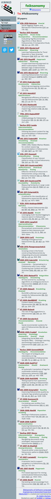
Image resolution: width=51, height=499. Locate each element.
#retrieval (37, 167)
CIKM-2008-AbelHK (28, 410)
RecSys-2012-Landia (28, 125)
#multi (37, 213)
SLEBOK (39, 498)
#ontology (40, 237)
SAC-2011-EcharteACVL (29, 192)
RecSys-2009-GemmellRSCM (32, 350)
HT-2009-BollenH (27, 309)
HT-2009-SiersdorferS (29, 319)
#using (36, 156)
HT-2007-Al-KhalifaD (28, 446)
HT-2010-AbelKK (26, 213)
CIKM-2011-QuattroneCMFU (31, 165)
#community (23, 84)
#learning (34, 50)
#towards (39, 448)
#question (41, 410)
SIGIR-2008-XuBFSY (28, 422)
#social (41, 23)
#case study (35, 35)
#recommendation (40, 37)
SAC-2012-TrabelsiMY (29, 138)
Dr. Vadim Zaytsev (44, 496)
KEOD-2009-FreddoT (28, 332)
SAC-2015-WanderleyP (29, 73)
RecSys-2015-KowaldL (29, 32)
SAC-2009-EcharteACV (29, 390)
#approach (41, 59)
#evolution (42, 332)
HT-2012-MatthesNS (28, 105)
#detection (23, 50)
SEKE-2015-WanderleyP (29, 48)
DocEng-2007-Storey (28, 433)
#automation (23, 365)
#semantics (23, 336)
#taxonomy (41, 226)
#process (31, 262)
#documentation (25, 127)
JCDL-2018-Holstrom (28, 23)
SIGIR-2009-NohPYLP (28, 363)
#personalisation (25, 224)
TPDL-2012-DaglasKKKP (30, 114)
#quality (43, 390)
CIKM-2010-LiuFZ (27, 237)
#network (44, 365)
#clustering (44, 260)
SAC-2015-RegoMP (27, 59)
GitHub (48, 498)
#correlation (23, 401)
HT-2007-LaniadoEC (28, 457)
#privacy (22, 205)
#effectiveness (24, 167)
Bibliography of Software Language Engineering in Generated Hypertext (37, 491)
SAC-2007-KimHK (27, 468)
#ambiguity (23, 277)
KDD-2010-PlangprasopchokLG (32, 247)
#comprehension (25, 448)
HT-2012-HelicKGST (28, 93)
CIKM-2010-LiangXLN (28, 222)
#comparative (24, 37)
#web (20, 323)
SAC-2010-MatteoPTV (29, 275)
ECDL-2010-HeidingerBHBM (31, 203)
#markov (42, 138)
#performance (24, 95)
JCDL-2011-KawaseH (28, 154)
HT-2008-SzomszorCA (29, 399)
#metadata (23, 249)
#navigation (40, 435)
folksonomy (36, 10)
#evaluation (23, 116)
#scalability (23, 183)
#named (33, 141)
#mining (21, 470)
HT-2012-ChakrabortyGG (30, 82)
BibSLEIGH (23, 494)
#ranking (42, 300)
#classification (24, 156)
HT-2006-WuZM (26, 480)
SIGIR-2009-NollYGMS (29, 378)
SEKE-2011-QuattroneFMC (30, 181)
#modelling (23, 141)
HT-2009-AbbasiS (27, 289)
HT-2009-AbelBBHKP (28, 300)
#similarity (23, 169)
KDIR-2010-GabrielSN (28, 260)
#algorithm (23, 35)
